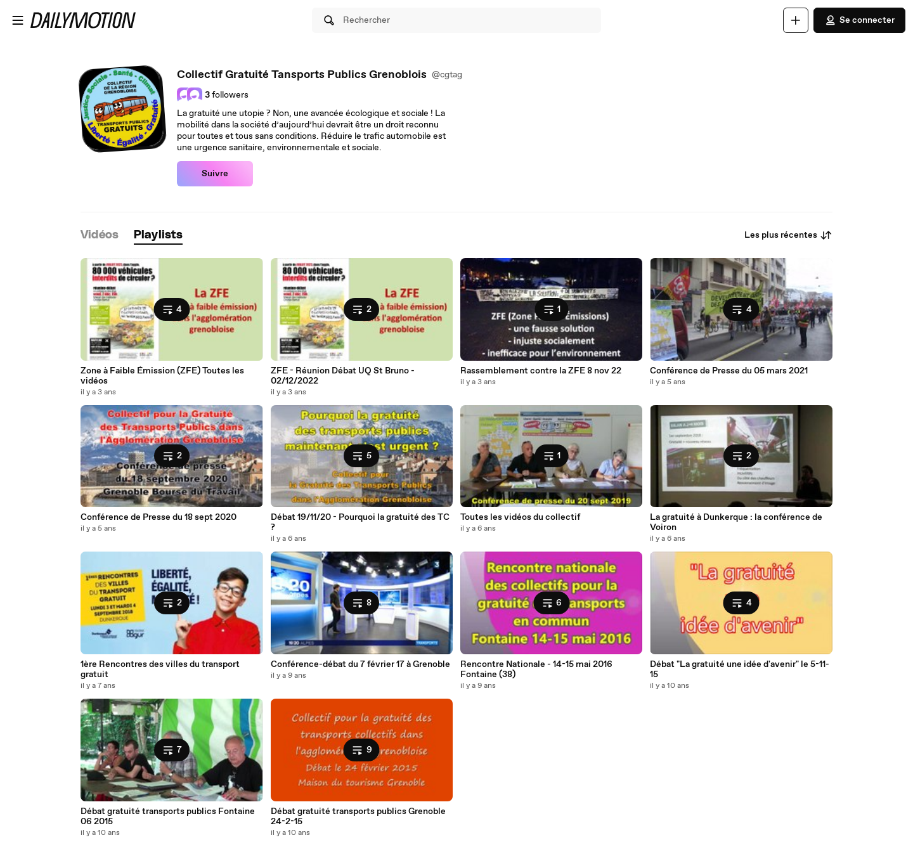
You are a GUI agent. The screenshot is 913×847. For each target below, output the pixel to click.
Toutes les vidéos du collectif (520, 517)
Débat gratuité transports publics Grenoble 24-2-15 (358, 816)
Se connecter (859, 20)
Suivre (215, 173)
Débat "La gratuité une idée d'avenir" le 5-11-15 (739, 669)
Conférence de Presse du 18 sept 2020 (158, 517)
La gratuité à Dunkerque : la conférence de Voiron (736, 522)
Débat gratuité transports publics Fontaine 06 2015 (168, 816)
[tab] (100, 235)
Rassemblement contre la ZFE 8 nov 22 (540, 371)
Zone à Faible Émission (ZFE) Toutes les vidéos (162, 376)
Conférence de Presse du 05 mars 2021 (729, 371)
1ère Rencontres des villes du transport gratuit (160, 669)
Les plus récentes (788, 235)
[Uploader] (795, 20)
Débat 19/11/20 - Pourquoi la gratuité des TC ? (360, 522)
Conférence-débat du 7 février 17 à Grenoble (360, 664)
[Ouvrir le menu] (18, 20)
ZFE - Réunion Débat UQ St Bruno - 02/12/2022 (343, 376)
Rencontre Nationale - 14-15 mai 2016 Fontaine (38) (536, 669)
